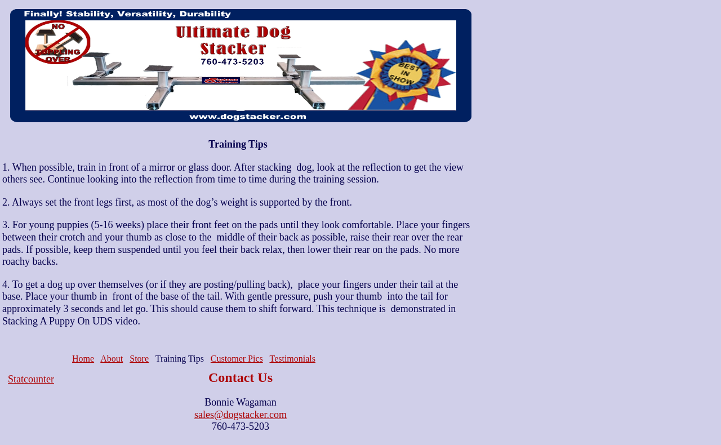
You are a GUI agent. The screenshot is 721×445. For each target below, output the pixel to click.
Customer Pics (237, 358)
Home (83, 358)
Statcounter (31, 379)
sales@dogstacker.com (240, 414)
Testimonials (292, 358)
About (111, 358)
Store (139, 358)
